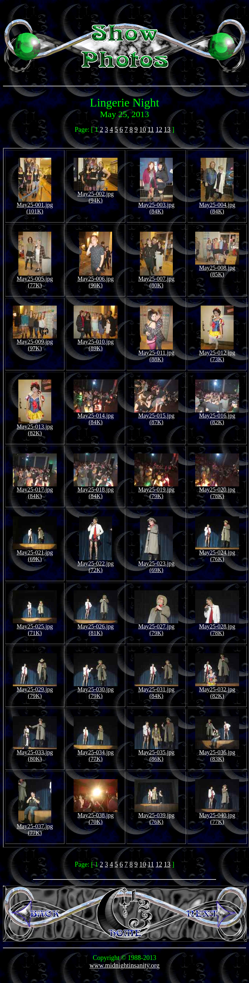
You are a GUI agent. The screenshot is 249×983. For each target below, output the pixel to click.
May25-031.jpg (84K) (156, 690)
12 (159, 129)
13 (167, 129)
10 (143, 129)
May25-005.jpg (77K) (34, 279)
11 (151, 129)
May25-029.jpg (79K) (35, 690)
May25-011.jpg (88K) (156, 353)
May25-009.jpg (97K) (35, 342)
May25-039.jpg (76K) (156, 816)
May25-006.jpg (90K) (95, 279)
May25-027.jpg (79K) (156, 627)
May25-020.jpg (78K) (217, 490)
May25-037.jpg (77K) (34, 827)
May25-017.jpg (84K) (35, 490)
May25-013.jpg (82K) (34, 427)
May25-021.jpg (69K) (35, 553)
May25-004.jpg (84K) (217, 205)
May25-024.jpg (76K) (217, 553)
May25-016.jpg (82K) (217, 416)
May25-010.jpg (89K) (96, 342)
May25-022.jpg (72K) (95, 564)
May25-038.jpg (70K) (96, 816)
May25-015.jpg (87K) (156, 416)
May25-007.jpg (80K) (156, 279)
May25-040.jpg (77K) (217, 816)
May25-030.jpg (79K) (96, 690)
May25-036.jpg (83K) (217, 753)
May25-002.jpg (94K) (96, 194)
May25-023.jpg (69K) (156, 564)
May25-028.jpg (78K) (217, 627)
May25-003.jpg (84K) (156, 205)
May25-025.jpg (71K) (35, 627)
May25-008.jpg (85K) (217, 268)
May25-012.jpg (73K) (217, 353)
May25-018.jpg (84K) (96, 490)
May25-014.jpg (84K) (96, 416)
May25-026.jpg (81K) (96, 627)
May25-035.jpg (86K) (156, 753)
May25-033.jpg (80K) (35, 753)
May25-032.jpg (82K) (217, 690)
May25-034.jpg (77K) (96, 753)
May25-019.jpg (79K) (156, 490)
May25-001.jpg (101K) (34, 205)
